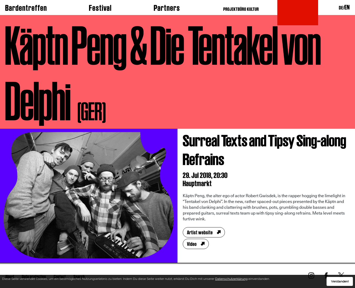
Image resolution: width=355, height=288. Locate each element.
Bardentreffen (26, 8)
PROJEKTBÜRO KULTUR (241, 9)
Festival (100, 8)
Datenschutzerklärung (231, 279)
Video (192, 244)
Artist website (200, 232)
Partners (167, 8)
